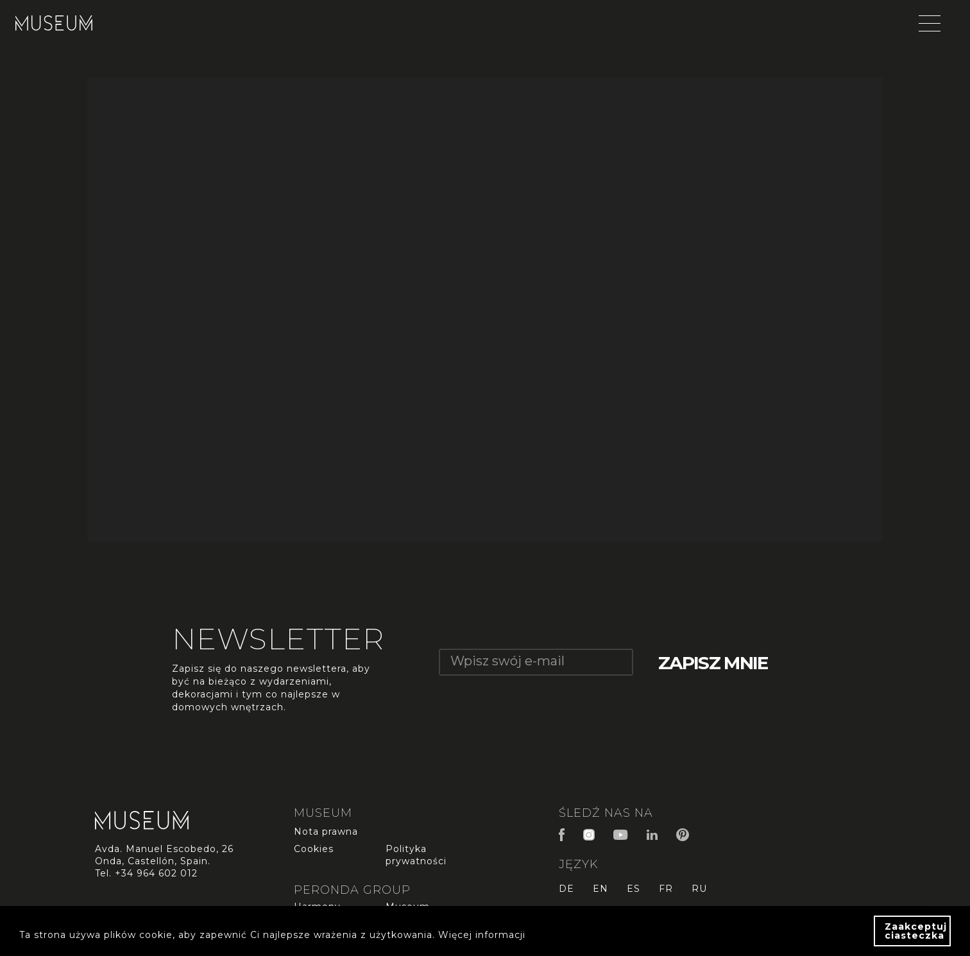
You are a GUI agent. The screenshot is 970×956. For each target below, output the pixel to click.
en (600, 888)
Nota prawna (326, 831)
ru (699, 888)
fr (666, 888)
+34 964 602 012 (156, 873)
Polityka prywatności (416, 855)
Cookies (314, 849)
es (633, 888)
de (566, 888)
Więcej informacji (481, 935)
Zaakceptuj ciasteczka (916, 931)
